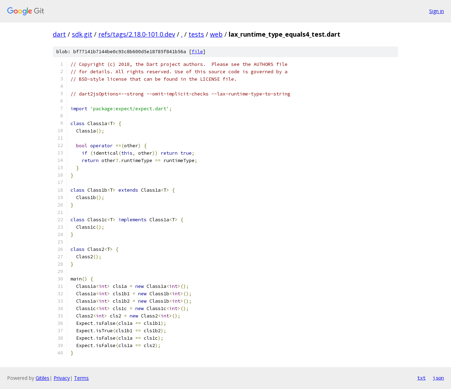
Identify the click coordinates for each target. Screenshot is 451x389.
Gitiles (42, 378)
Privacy (62, 378)
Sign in (436, 11)
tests (196, 34)
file (197, 52)
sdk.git (82, 34)
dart (59, 34)
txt (421, 378)
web (216, 34)
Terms (81, 378)
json (438, 378)
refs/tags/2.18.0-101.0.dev (136, 34)
